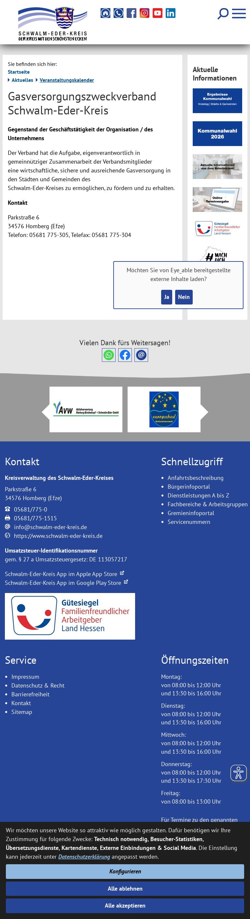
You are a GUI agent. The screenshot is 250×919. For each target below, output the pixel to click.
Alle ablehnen (125, 888)
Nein (184, 297)
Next (208, 412)
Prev (41, 412)
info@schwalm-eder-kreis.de (50, 527)
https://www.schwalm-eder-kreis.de (58, 536)
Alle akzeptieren (125, 906)
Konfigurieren (125, 871)
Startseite (19, 71)
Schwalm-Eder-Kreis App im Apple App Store (64, 574)
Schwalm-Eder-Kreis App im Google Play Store (66, 582)
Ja (166, 297)
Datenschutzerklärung (84, 856)
